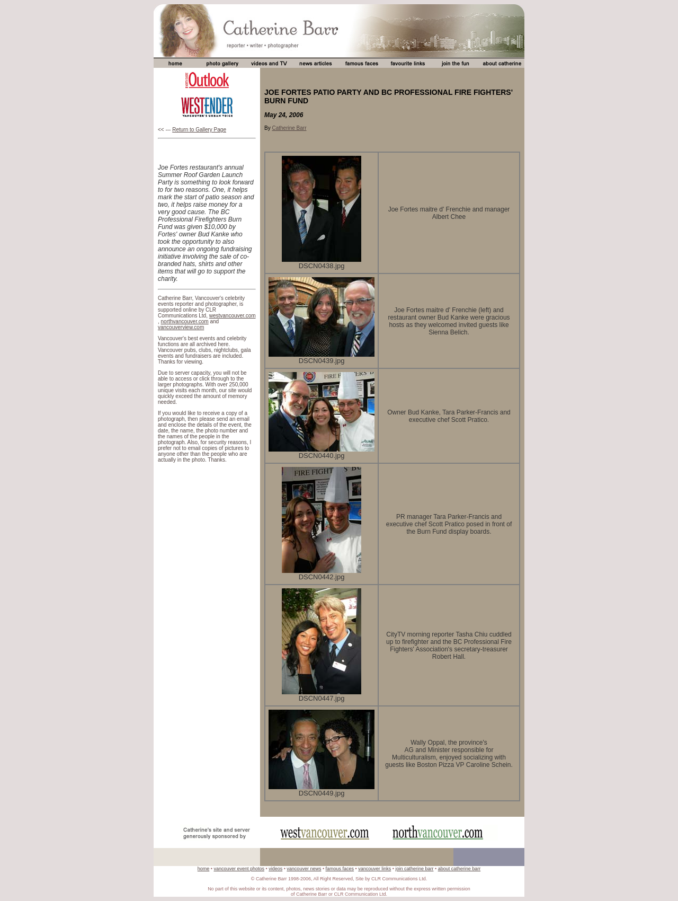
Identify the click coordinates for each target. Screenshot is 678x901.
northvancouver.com (185, 321)
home (204, 868)
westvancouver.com (232, 316)
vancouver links (374, 868)
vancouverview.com (181, 327)
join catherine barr (414, 868)
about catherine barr (459, 868)
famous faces (340, 868)
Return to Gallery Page (199, 129)
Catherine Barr (289, 128)
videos (275, 868)
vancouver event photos (238, 868)
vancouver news (304, 868)
